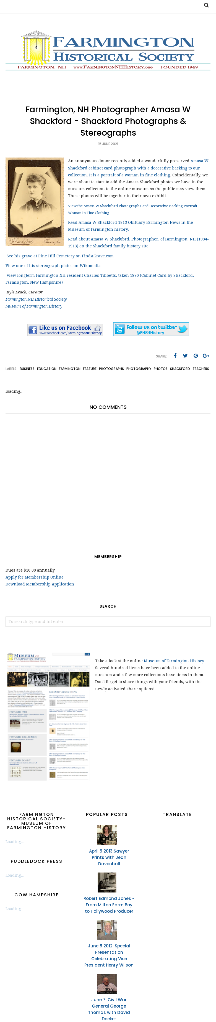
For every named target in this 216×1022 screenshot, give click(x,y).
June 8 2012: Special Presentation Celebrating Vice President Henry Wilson (109, 955)
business (27, 368)
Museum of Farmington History (34, 306)
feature (90, 368)
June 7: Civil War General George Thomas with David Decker (109, 1009)
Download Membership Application (40, 584)
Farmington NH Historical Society (36, 299)
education (46, 368)
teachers (200, 368)
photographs (111, 368)
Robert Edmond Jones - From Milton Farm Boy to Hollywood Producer (109, 905)
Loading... (15, 842)
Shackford (180, 368)
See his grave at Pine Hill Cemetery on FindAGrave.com (60, 256)
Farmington (69, 368)
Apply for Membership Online (35, 577)
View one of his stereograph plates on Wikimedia (54, 265)
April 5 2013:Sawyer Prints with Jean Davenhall (109, 857)
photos (161, 368)
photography (138, 368)
